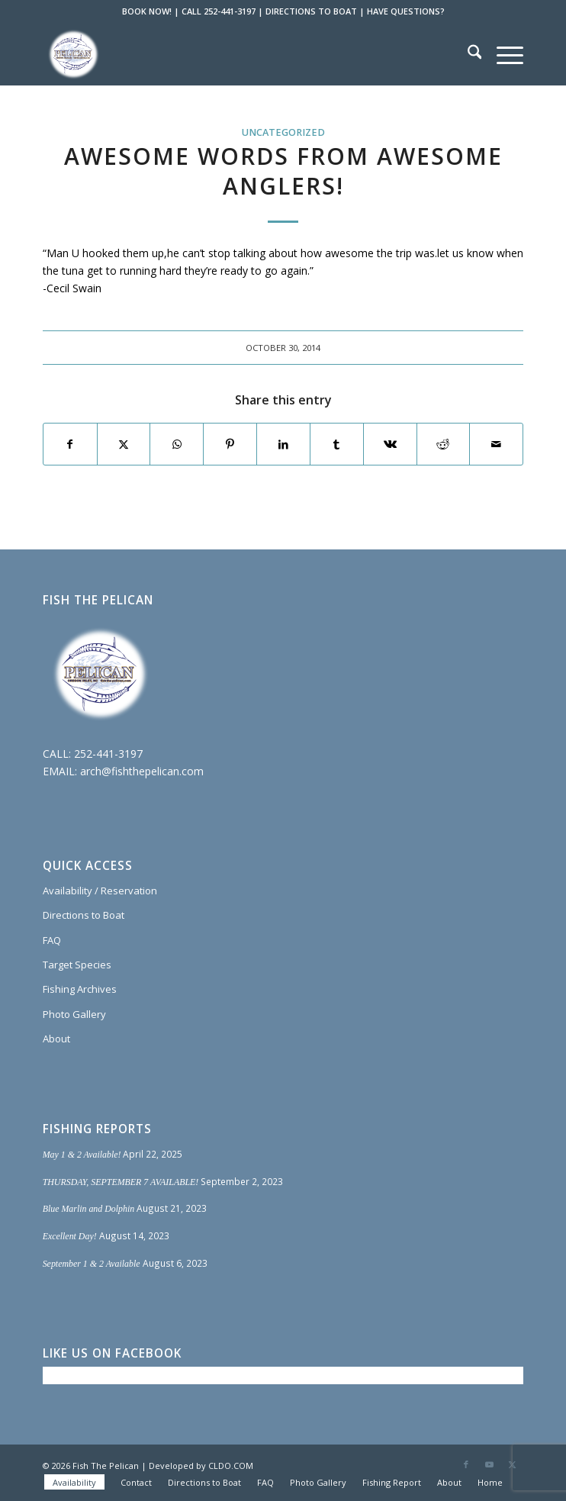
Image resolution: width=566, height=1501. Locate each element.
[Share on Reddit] (443, 444)
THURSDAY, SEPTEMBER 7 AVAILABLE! (121, 1182)
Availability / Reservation (100, 890)
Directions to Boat (83, 915)
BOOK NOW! (147, 11)
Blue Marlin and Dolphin (89, 1208)
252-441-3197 (108, 753)
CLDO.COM (230, 1465)
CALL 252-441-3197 (219, 11)
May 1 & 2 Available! (82, 1154)
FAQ (52, 940)
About (56, 1038)
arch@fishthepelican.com (142, 771)
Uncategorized (283, 132)
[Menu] (502, 54)
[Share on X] (124, 444)
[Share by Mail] (496, 444)
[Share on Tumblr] (336, 444)
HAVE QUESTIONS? (406, 11)
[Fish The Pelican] (235, 54)
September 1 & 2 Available (91, 1263)
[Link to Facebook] (466, 1464)
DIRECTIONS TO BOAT (311, 11)
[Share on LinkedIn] (283, 444)
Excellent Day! (70, 1236)
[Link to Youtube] (489, 1464)
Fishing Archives (80, 989)
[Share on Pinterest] (230, 444)
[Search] (467, 54)
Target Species (77, 964)
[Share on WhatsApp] (176, 444)
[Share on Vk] (390, 444)
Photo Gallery (74, 1014)
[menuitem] (467, 54)
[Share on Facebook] (70, 444)
